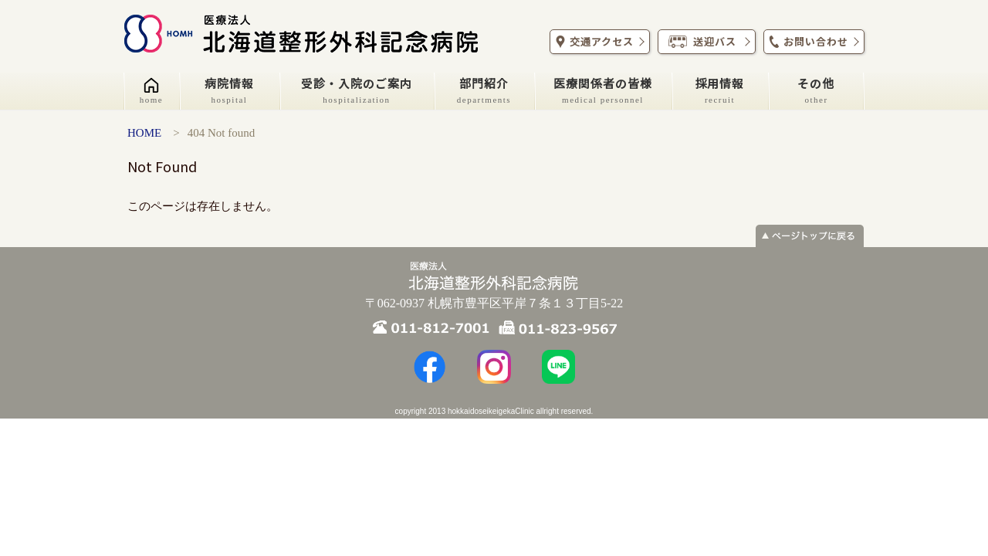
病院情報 (229, 90)
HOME (144, 133)
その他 (815, 90)
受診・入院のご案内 (356, 90)
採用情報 (719, 90)
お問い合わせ (812, 41)
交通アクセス (597, 41)
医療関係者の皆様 (602, 90)
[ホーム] (151, 91)
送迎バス (704, 41)
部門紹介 (484, 90)
